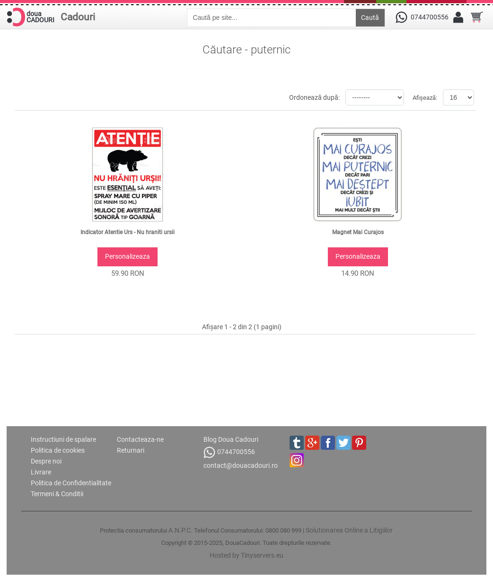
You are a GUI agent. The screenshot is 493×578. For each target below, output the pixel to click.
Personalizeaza (127, 256)
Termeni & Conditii (57, 494)
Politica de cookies (58, 450)
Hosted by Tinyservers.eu (246, 555)
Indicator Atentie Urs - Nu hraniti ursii (127, 232)
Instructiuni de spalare (63, 439)
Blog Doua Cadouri (230, 439)
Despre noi (46, 461)
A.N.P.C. (180, 530)
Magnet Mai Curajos (358, 232)
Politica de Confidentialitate (71, 483)
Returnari (130, 450)
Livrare (41, 472)
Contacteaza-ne (140, 439)
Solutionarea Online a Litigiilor (349, 530)
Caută (370, 17)
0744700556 (229, 452)
